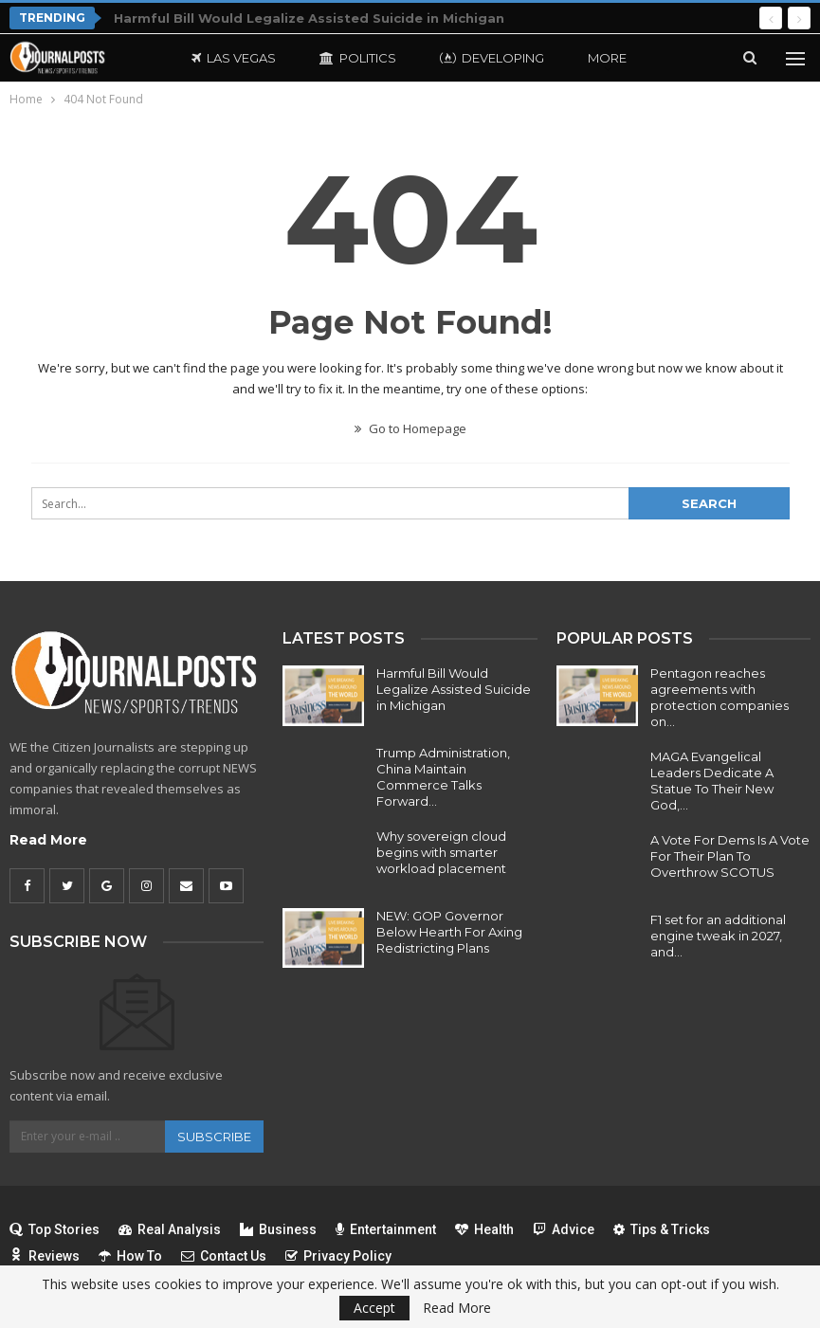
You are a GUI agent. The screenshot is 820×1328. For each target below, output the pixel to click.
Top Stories (54, 1229)
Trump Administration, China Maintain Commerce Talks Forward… (443, 777)
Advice (563, 1229)
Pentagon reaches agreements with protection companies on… (719, 697)
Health (484, 1229)
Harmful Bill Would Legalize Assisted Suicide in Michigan (309, 18)
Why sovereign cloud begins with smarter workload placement (441, 852)
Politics (357, 57)
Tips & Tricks (661, 1229)
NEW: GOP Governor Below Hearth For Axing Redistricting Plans (449, 931)
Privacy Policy (338, 1256)
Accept (374, 1308)
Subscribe (214, 1136)
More (607, 57)
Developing (492, 57)
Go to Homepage (410, 428)
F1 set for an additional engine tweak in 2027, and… (718, 935)
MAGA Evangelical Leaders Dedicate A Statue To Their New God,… (712, 780)
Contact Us (223, 1256)
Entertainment (386, 1229)
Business (278, 1229)
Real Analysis (169, 1229)
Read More (48, 839)
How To (130, 1256)
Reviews (44, 1256)
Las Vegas (233, 57)
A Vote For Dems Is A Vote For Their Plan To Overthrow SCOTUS (730, 856)
